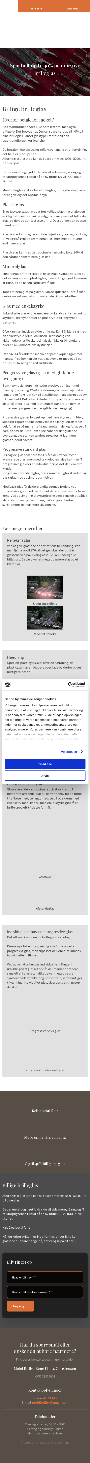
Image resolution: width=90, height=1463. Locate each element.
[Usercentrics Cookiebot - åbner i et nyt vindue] (67, 684)
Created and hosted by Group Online (45, 1442)
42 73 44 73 (51, 1398)
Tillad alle (45, 763)
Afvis (45, 775)
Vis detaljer (69, 751)
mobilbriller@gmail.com (50, 1402)
